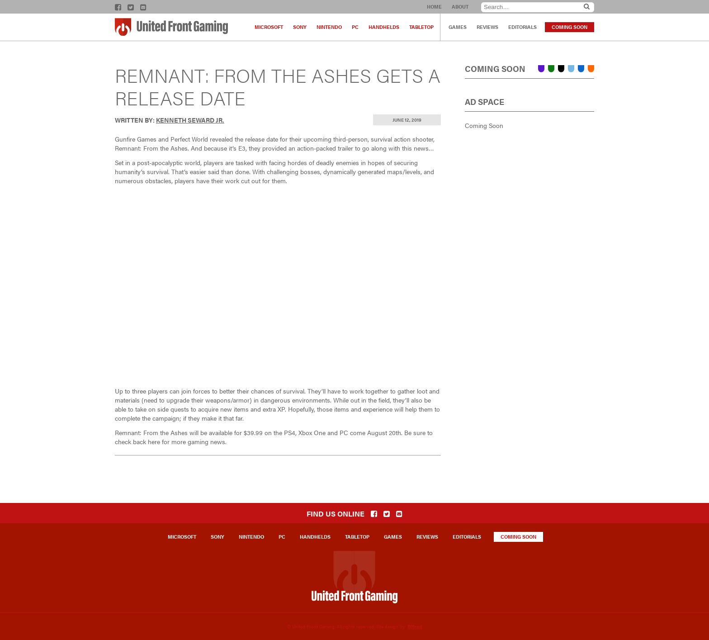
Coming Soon (569, 27)
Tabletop (421, 27)
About (460, 6)
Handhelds (384, 27)
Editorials (522, 27)
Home (434, 6)
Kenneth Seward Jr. (190, 119)
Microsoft (269, 27)
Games (458, 27)
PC (355, 27)
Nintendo (329, 27)
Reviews (487, 27)
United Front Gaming (171, 27)
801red (414, 626)
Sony (300, 27)
